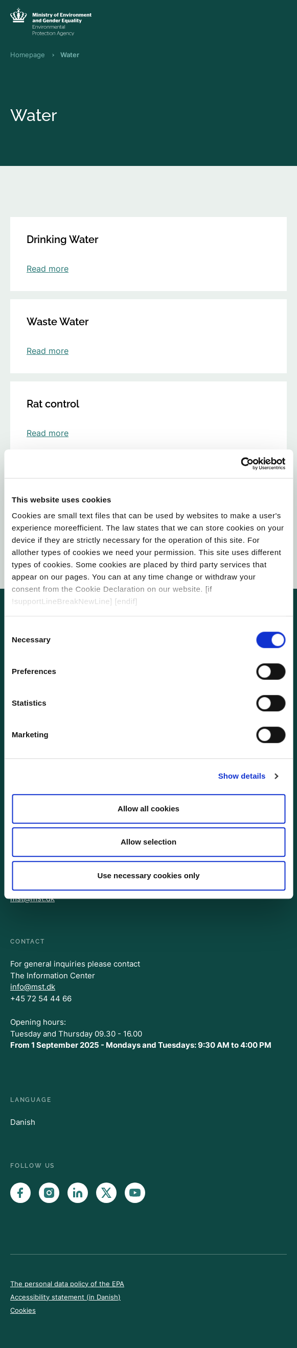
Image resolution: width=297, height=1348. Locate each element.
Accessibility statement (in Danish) (65, 1297)
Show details (242, 776)
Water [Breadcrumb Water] (69, 55)
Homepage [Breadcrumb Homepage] (27, 55)
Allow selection (148, 841)
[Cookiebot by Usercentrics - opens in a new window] (240, 463)
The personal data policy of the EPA (67, 1284)
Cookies (23, 1310)
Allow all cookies (148, 808)
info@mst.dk (32, 987)
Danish (22, 1122)
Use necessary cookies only (148, 875)
